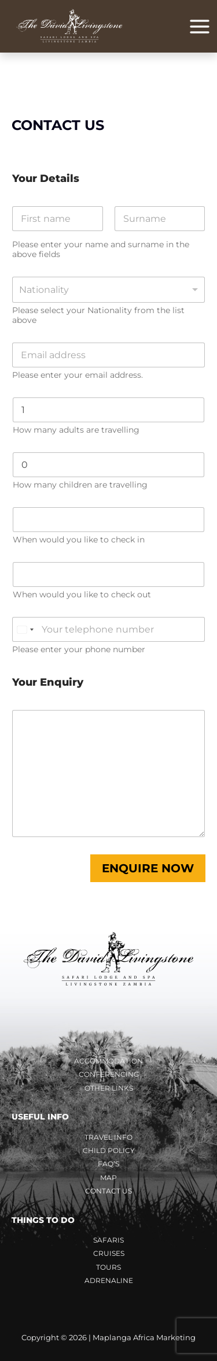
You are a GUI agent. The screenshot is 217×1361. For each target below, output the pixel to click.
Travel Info (108, 1137)
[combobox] (108, 290)
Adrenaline (108, 1280)
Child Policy (109, 1150)
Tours (108, 1267)
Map (108, 1177)
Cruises (108, 1253)
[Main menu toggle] (199, 26)
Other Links (108, 1088)
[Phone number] (108, 629)
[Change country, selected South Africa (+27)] (25, 629)
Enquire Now (148, 868)
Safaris (108, 1240)
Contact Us (108, 1191)
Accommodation (108, 1061)
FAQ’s (108, 1163)
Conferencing (109, 1074)
